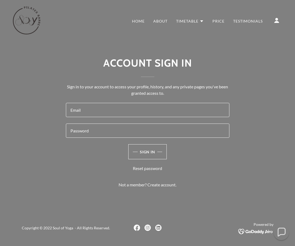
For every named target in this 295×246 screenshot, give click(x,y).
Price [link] (218, 21)
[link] (26, 19)
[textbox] (147, 110)
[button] (190, 21)
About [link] (160, 21)
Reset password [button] (147, 168)
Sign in (147, 152)
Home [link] (138, 21)
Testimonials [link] (248, 21)
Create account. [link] (161, 184)
